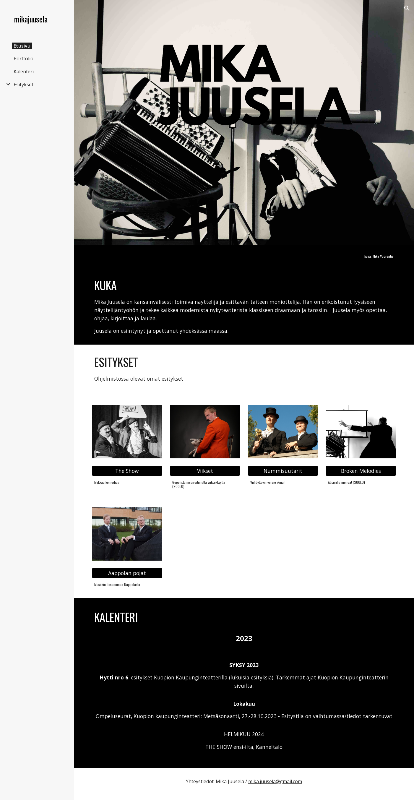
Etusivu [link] (22, 46)
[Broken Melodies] (360, 471)
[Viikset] (205, 471)
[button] (407, 8)
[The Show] (127, 471)
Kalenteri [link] (24, 71)
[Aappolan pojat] (127, 573)
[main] (361, 256)
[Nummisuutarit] (283, 471)
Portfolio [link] (23, 58)
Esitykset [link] (23, 84)
